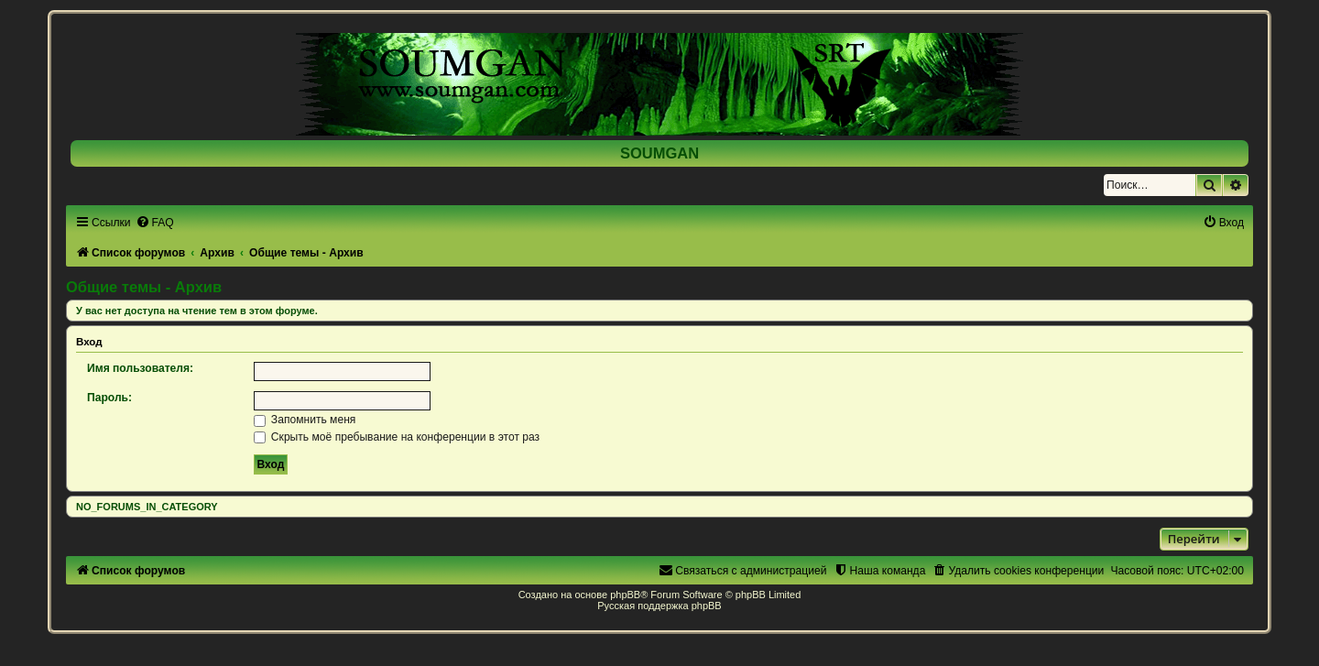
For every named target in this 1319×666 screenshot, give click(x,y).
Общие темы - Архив (144, 286)
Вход (89, 341)
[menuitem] (155, 222)
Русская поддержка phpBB (659, 605)
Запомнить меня (305, 419)
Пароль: (109, 397)
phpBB (625, 594)
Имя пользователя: (140, 368)
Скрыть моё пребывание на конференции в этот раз (397, 437)
